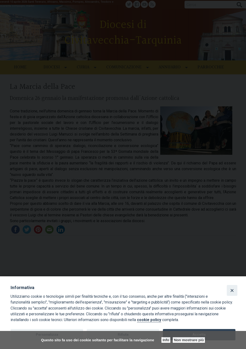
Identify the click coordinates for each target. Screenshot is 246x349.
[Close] (232, 290)
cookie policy (149, 319)
